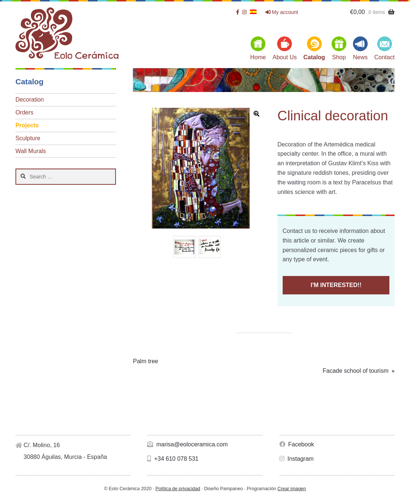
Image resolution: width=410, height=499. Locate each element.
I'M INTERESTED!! (336, 285)
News (360, 57)
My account (281, 12)
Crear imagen (292, 488)
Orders (24, 112)
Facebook (296, 444)
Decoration (29, 99)
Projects (27, 125)
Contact (384, 57)
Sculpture (27, 138)
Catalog (314, 57)
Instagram (296, 459)
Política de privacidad (177, 488)
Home (258, 57)
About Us (284, 57)
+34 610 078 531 (172, 459)
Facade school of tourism (356, 371)
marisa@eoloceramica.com (187, 444)
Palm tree (145, 361)
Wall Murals (30, 151)
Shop (339, 57)
